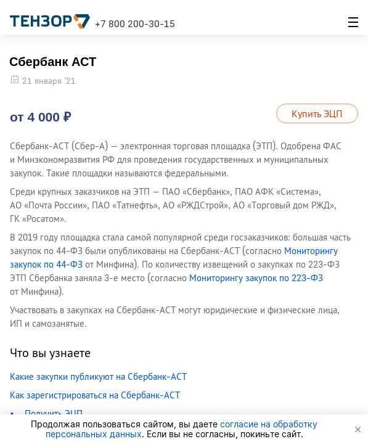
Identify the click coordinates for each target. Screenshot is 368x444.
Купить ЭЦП (317, 113)
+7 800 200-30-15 (135, 23)
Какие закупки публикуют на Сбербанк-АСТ (98, 376)
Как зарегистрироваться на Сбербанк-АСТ (95, 395)
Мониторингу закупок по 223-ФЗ (256, 278)
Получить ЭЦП (54, 413)
